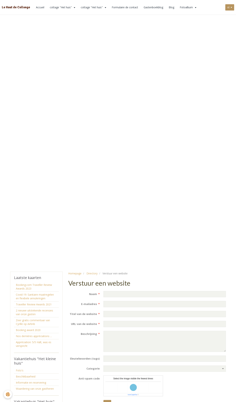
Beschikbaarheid (25, 376)
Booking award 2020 (28, 330)
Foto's (19, 370)
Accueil (40, 7)
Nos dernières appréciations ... (34, 336)
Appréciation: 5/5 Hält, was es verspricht (33, 344)
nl (228, 7)
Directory (92, 273)
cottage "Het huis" (61, 7)
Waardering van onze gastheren (35, 388)
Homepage (74, 273)
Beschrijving (89, 334)
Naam (93, 294)
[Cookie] (8, 394)
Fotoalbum (187, 7)
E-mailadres (89, 304)
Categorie (93, 368)
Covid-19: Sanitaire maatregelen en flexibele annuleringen (35, 296)
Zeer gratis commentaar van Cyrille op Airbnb (33, 322)
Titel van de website (83, 314)
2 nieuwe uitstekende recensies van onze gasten (34, 312)
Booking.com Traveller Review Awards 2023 (34, 286)
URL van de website (84, 324)
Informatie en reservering (31, 382)
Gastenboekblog (153, 7)
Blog (171, 7)
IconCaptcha (132, 395)
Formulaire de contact (125, 7)
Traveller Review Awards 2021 (34, 304)
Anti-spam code (89, 378)
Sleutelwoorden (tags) (85, 358)
